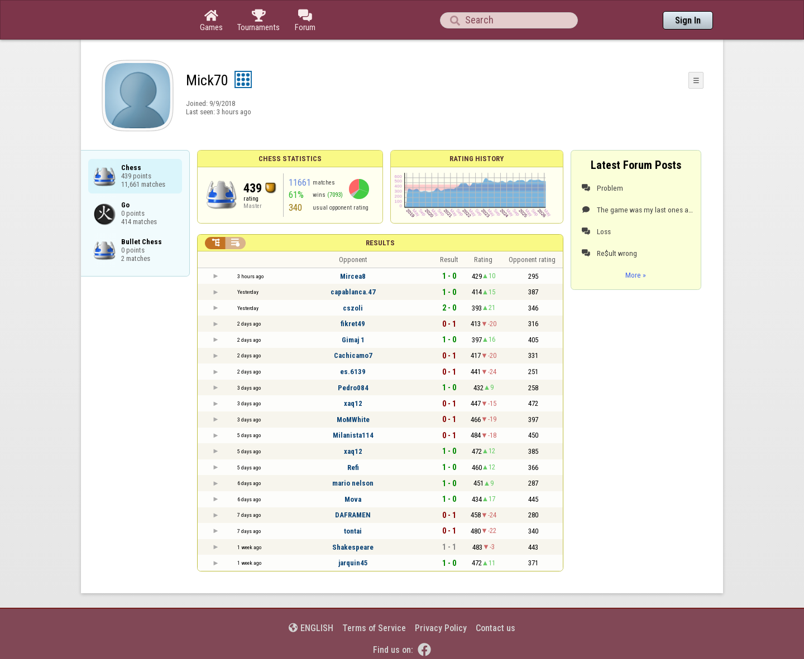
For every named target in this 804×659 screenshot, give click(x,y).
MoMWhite (353, 419)
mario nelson (353, 483)
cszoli (353, 308)
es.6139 (353, 371)
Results (380, 243)
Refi (353, 467)
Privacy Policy (441, 628)
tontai (353, 531)
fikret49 (353, 323)
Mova (352, 499)
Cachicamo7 (353, 355)
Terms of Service (374, 628)
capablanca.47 (353, 292)
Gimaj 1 (353, 340)
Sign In (688, 20)
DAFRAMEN (353, 515)
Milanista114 (353, 435)
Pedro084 (353, 388)
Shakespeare (353, 547)
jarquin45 (353, 563)
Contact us (495, 628)
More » (635, 274)
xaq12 (353, 403)
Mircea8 (353, 276)
